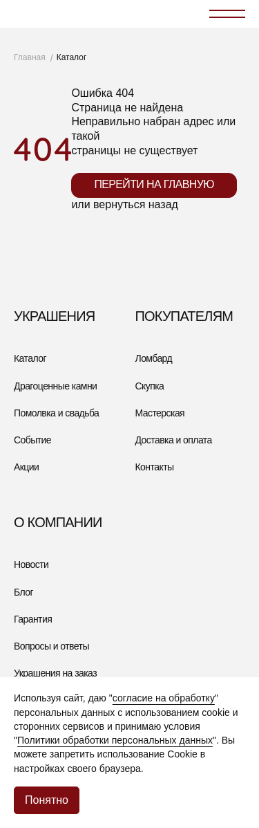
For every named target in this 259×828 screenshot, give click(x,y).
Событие (32, 439)
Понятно (46, 800)
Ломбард (154, 358)
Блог (23, 592)
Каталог (30, 358)
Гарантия (33, 619)
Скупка (149, 386)
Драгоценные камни (55, 386)
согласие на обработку (164, 697)
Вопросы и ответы (51, 646)
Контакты (154, 466)
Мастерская (160, 412)
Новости (31, 564)
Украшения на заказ (55, 673)
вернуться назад (135, 204)
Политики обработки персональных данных (115, 740)
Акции (26, 466)
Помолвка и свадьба (56, 412)
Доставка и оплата (173, 439)
